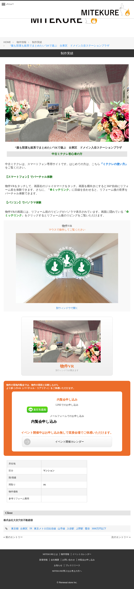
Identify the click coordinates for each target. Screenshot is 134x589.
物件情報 (65, 554)
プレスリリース (72, 565)
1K (30, 528)
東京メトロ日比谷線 (45, 528)
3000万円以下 (99, 528)
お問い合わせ (68, 560)
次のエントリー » (121, 537)
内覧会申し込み (44, 421)
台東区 (24, 528)
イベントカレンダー (81, 554)
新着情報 (43, 560)
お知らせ (58, 565)
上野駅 (79, 528)
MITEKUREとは (50, 554)
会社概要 (55, 560)
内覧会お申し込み (86, 560)
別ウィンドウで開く (67, 308)
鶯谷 (87, 528)
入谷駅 (70, 528)
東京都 (14, 528)
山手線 (61, 528)
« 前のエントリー (13, 537)
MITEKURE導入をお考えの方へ (67, 571)
